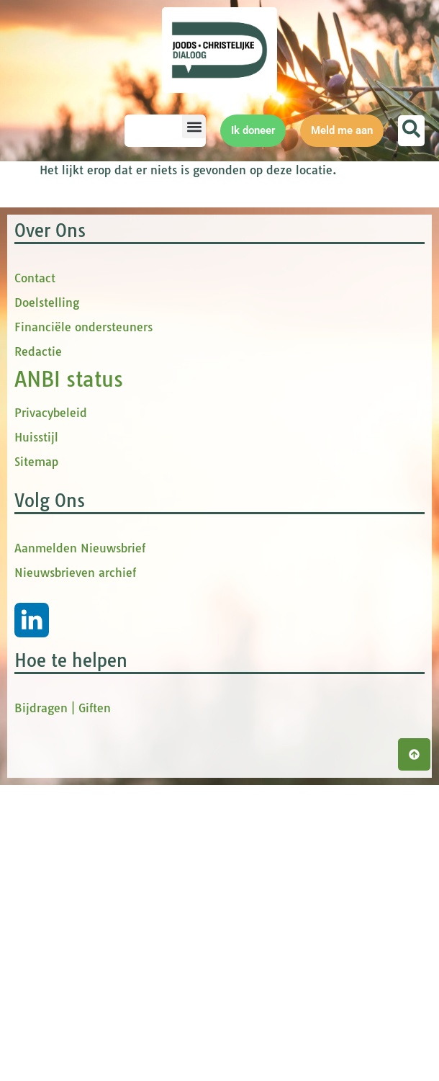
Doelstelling (46, 598)
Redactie (38, 647)
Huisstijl (36, 733)
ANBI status (68, 675)
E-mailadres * (259, 232)
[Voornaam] (320, 302)
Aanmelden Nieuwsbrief (79, 844)
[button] (194, 126)
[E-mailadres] (320, 254)
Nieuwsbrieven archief (75, 868)
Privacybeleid (50, 708)
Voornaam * (254, 280)
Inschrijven (320, 435)
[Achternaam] (320, 397)
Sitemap (36, 757)
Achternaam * (259, 375)
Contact (34, 574)
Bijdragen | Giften (62, 1004)
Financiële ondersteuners (83, 623)
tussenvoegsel (262, 327)
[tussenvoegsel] (320, 350)
